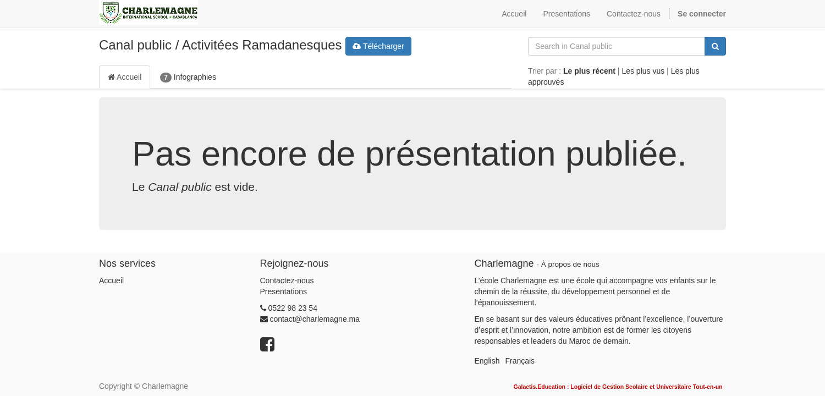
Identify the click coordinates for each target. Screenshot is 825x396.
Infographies (188, 77)
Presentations (283, 291)
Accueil (124, 77)
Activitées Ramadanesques (262, 44)
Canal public (135, 44)
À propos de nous (570, 264)
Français (520, 360)
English (487, 360)
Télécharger (378, 46)
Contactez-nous (287, 280)
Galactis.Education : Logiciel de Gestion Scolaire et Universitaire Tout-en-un (617, 386)
